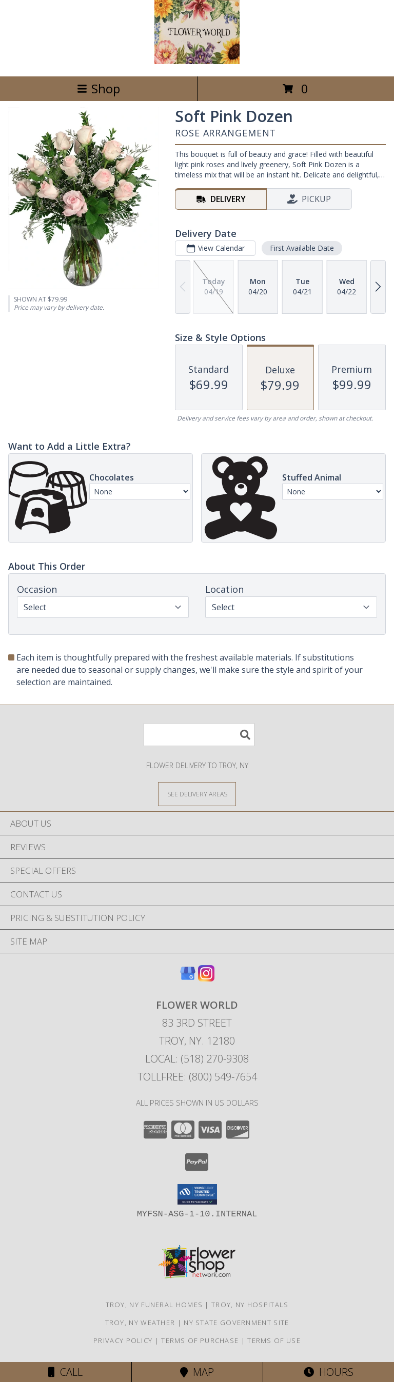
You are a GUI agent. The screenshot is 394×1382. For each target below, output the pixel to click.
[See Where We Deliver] (197, 793)
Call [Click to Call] (65, 1372)
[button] (197, 1194)
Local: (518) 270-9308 (197, 1059)
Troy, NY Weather (140, 1322)
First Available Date (302, 248)
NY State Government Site (236, 1322)
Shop (98, 88)
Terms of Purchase (200, 1340)
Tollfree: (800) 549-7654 (197, 1077)
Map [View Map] (197, 1372)
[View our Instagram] (206, 978)
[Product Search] (199, 734)
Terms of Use (274, 1340)
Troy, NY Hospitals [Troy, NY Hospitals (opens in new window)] (249, 1304)
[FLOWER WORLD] (197, 61)
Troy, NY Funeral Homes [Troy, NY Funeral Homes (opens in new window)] (154, 1304)
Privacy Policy (122, 1340)
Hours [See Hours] (328, 1372)
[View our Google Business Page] (188, 978)
